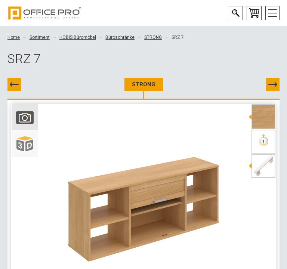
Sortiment (40, 37)
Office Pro (44, 13)
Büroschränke (120, 37)
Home (13, 37)
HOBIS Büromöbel (77, 37)
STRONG (153, 37)
